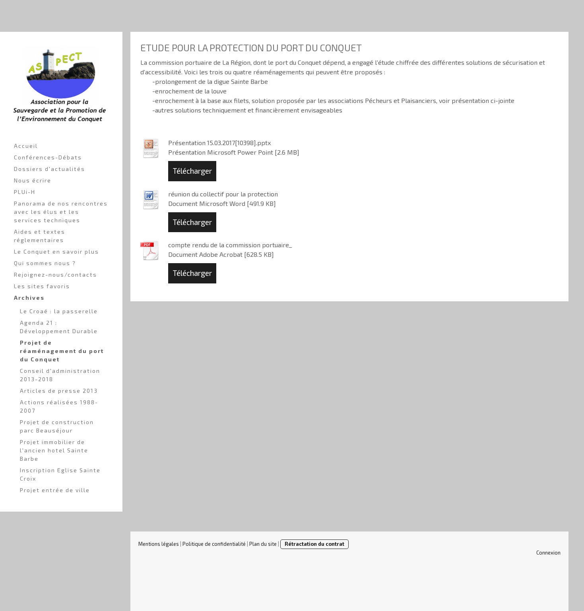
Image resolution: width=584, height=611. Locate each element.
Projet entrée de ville (55, 490)
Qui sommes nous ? (45, 263)
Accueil (26, 145)
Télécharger (192, 170)
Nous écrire (32, 180)
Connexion (548, 552)
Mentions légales (158, 544)
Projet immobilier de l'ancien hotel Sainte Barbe (54, 450)
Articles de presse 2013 (59, 390)
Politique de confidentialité (214, 544)
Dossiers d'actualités (49, 168)
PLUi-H (24, 191)
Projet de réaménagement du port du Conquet (62, 351)
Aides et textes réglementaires (39, 235)
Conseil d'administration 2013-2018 (60, 374)
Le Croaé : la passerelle (59, 311)
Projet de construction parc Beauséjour (57, 426)
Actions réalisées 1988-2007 (59, 406)
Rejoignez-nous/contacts (55, 274)
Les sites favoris (42, 286)
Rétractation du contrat (314, 544)
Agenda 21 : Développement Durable (59, 326)
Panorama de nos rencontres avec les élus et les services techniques (61, 211)
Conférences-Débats (48, 157)
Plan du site (263, 544)
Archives (29, 297)
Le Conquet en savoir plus (56, 251)
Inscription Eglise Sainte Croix (60, 474)
